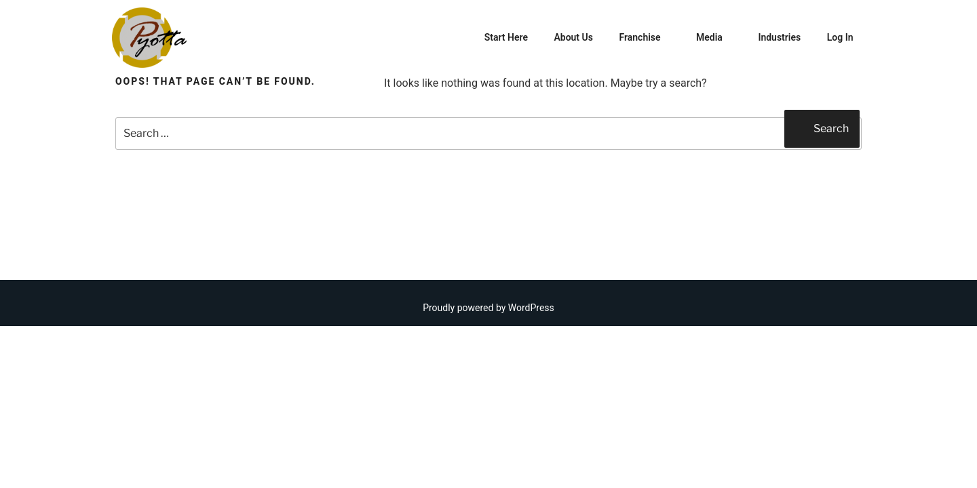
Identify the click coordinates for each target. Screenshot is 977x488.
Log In (840, 37)
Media (715, 37)
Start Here (506, 37)
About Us (573, 37)
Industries (779, 37)
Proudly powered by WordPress (488, 307)
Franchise (646, 37)
